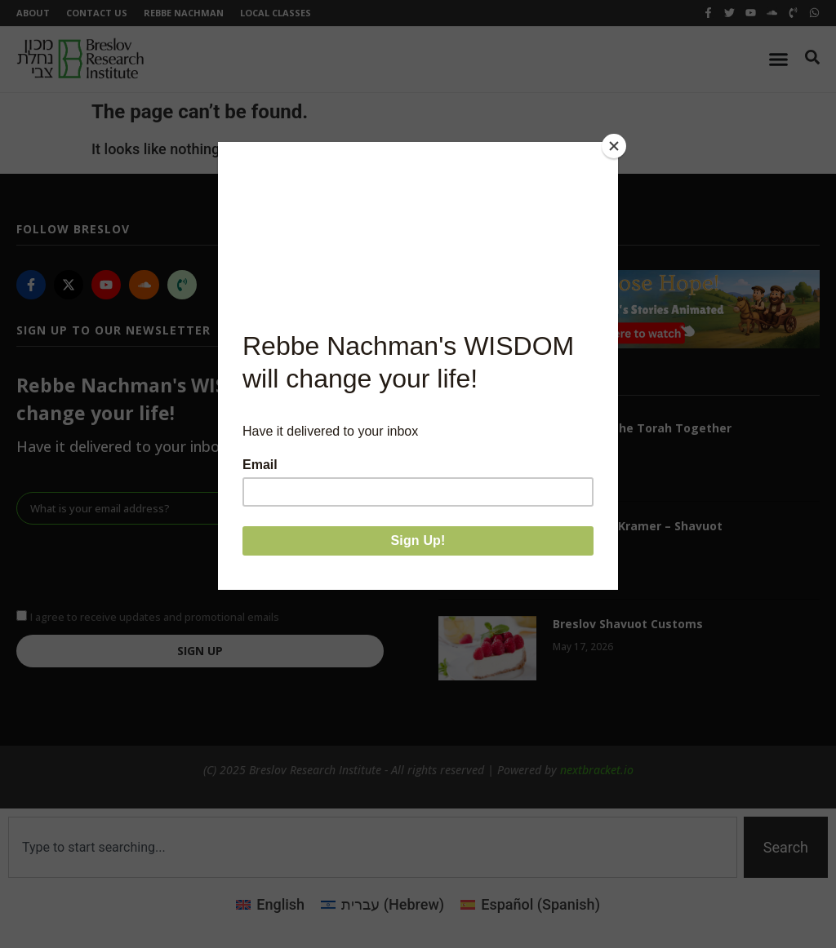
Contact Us (96, 13)
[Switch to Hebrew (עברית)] (382, 905)
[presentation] (140, 564)
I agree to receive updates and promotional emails (154, 616)
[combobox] (372, 847)
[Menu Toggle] (778, 59)
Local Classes (275, 13)
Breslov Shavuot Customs (628, 623)
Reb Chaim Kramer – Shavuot (638, 526)
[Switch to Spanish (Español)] (530, 905)
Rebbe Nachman (184, 13)
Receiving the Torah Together (642, 428)
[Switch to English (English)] (270, 905)
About (33, 13)
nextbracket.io (597, 769)
